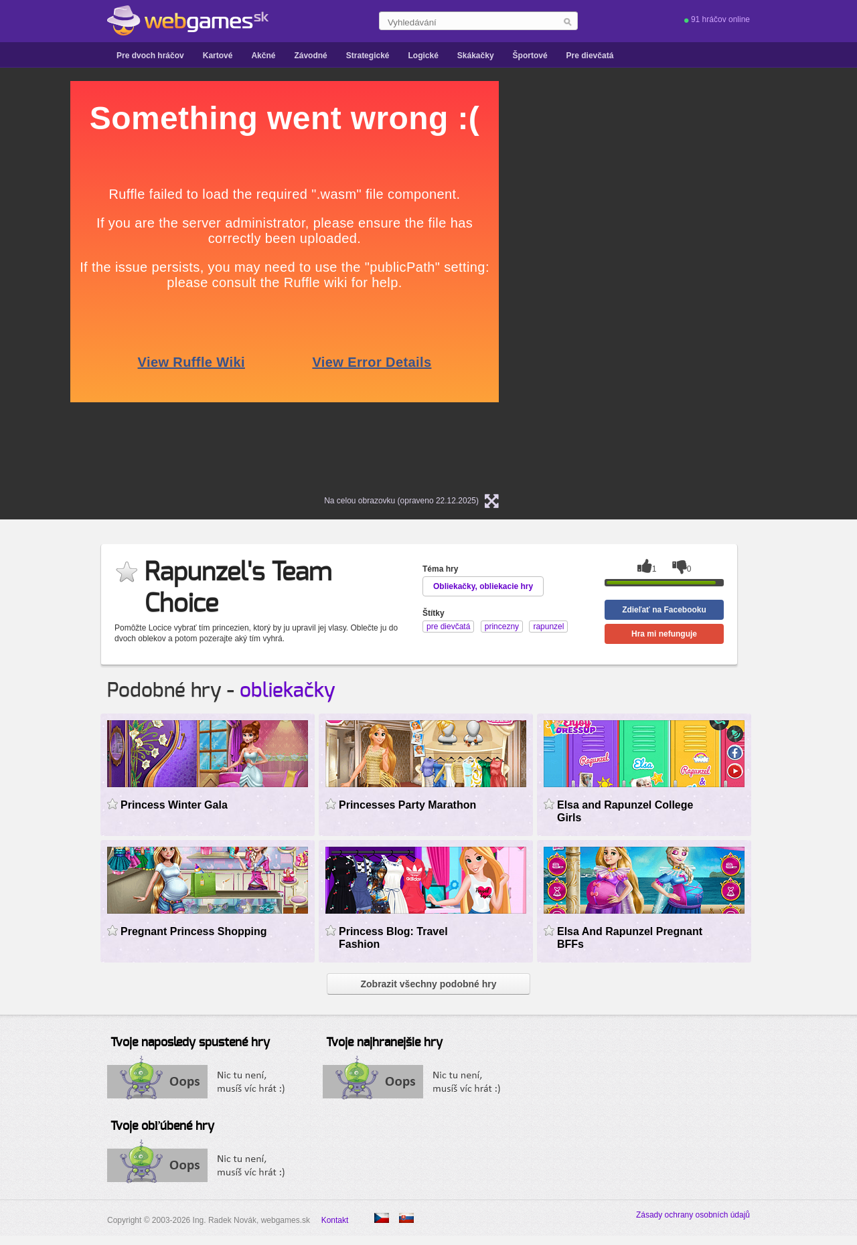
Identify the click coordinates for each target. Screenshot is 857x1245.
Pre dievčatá (590, 55)
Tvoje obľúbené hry (162, 1126)
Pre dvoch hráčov (150, 55)
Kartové (218, 55)
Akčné (263, 55)
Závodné (310, 55)
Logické (423, 55)
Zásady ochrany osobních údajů (693, 1215)
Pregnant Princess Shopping (194, 931)
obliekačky (287, 691)
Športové (530, 55)
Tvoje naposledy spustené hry (190, 1043)
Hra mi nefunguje (664, 634)
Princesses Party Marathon (407, 805)
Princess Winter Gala (174, 805)
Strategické (368, 55)
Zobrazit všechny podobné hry (428, 984)
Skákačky (475, 55)
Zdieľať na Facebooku (664, 609)
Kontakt (335, 1220)
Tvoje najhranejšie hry (384, 1043)
